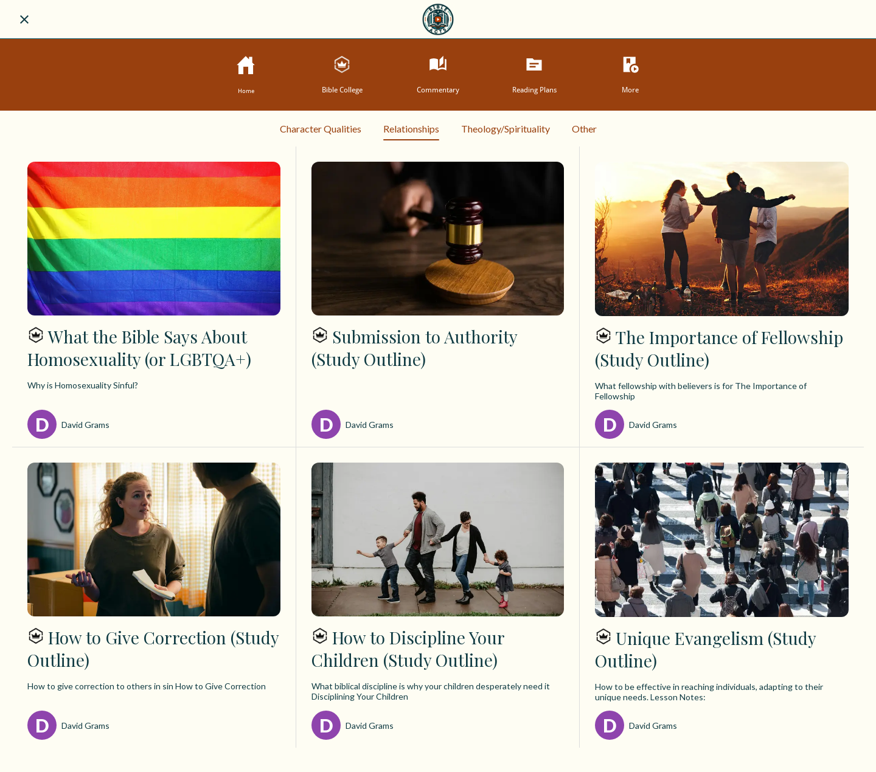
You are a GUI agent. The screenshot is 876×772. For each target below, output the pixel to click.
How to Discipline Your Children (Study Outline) (407, 648)
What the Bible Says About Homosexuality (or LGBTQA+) (139, 347)
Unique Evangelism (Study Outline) (705, 649)
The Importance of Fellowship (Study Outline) (719, 348)
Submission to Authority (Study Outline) (414, 347)
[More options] (630, 74)
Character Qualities (320, 128)
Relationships (411, 131)
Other (584, 128)
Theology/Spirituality (505, 128)
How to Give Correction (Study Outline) (153, 648)
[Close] (24, 19)
